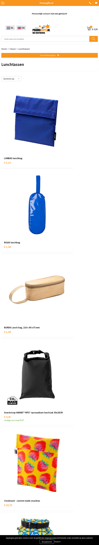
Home (4, 49)
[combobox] (45, 39)
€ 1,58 (7, 199)
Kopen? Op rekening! (60, 428)
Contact (54, 477)
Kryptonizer (6, 497)
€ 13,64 (56, 271)
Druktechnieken (58, 432)
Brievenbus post (8, 485)
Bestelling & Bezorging (61, 481)
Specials (5, 501)
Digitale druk (7, 493)
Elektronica (6, 489)
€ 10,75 (8, 267)
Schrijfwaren (7, 477)
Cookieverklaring (9, 518)
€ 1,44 (55, 138)
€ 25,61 (8, 397)
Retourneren (56, 489)
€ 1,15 (7, 138)
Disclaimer (6, 526)
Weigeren (57, 542)
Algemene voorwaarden (12, 514)
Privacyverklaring (9, 522)
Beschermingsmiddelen (12, 481)
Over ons (55, 425)
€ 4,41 (55, 203)
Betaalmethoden (58, 485)
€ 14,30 (8, 332)
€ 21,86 (56, 332)
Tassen (12, 49)
